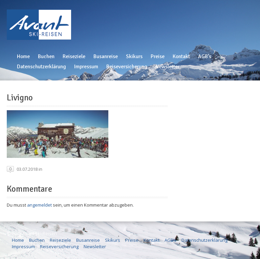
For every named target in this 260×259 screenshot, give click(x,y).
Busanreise (105, 56)
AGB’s (204, 56)
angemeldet (39, 205)
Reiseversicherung (126, 66)
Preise (158, 56)
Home (23, 56)
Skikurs (134, 56)
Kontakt (181, 56)
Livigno (20, 98)
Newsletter (167, 66)
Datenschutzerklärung (41, 66)
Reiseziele (74, 56)
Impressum (86, 66)
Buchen (46, 56)
